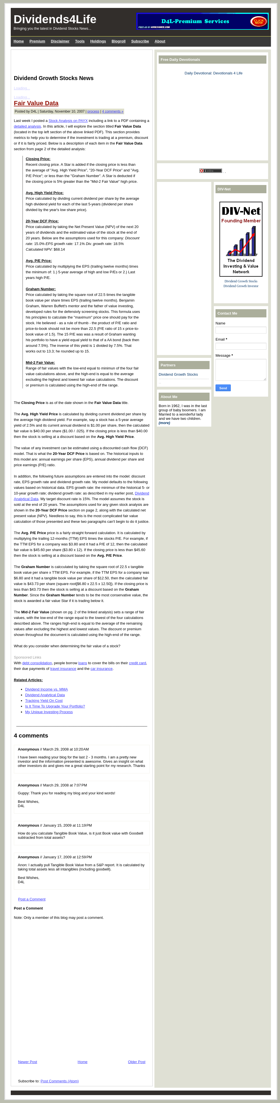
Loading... (22, 88)
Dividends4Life (55, 19)
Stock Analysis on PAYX (68, 121)
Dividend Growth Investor (240, 286)
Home (83, 1062)
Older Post (136, 1062)
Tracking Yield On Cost (44, 700)
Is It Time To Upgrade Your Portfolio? (55, 706)
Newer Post (27, 1062)
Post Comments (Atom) (60, 1081)
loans (82, 663)
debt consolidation (37, 663)
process (93, 111)
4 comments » (112, 111)
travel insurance (63, 668)
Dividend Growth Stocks (178, 374)
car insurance (102, 668)
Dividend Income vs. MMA (46, 689)
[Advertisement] (80, 61)
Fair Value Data (36, 103)
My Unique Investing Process (49, 712)
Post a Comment (32, 899)
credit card (137, 663)
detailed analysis (27, 126)
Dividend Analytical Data (45, 695)
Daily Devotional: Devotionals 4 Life (214, 73)
